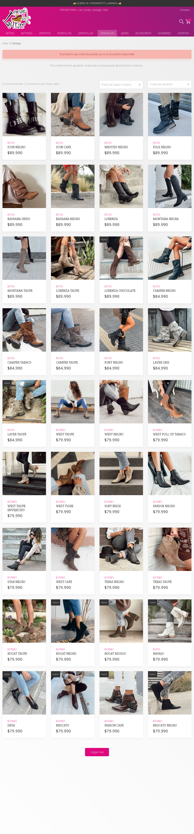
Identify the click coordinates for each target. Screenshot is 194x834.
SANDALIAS (107, 33)
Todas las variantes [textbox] (161, 84)
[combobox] (170, 84)
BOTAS (10, 33)
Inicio (5, 43)
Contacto (185, 9)
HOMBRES (164, 33)
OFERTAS (183, 33)
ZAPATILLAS (85, 33)
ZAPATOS (45, 33)
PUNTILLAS (64, 33)
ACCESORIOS (143, 33)
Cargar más (97, 752)
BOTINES (26, 33)
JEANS (125, 33)
